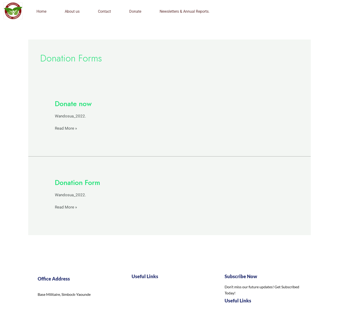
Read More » (66, 128)
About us (72, 11)
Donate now (73, 104)
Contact (104, 11)
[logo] (13, 11)
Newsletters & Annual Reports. (185, 11)
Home (41, 11)
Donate (135, 11)
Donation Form (77, 182)
